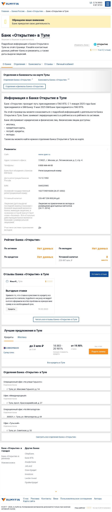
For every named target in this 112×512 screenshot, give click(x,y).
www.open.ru (44, 154)
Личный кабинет (65, 64)
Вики (55, 498)
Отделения (19, 64)
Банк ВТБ (29, 458)
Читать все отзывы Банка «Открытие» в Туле (56, 319)
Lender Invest (31, 478)
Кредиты (8, 337)
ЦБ (91, 3)
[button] (56, 149)
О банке (7, 64)
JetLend (28, 466)
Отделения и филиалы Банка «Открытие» (24, 86)
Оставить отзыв (99, 274)
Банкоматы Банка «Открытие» (53, 80)
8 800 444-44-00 (45, 165)
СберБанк (29, 454)
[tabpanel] (11, 456)
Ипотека (22, 337)
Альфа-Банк (30, 462)
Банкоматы (35, 64)
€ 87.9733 (97, 5)
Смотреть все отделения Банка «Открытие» (56, 437)
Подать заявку (98, 351)
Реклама (35, 498)
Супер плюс (9, 352)
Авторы (98, 498)
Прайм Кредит (31, 482)
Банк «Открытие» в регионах (10, 457)
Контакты (46, 498)
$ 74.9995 (97, 3)
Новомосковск (8, 463)
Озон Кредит (30, 470)
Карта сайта (29, 501)
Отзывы (48, 64)
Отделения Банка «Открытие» (18, 80)
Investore (29, 474)
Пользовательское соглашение (76, 498)
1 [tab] (56, 491)
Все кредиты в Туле (56, 362)
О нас (26, 498)
